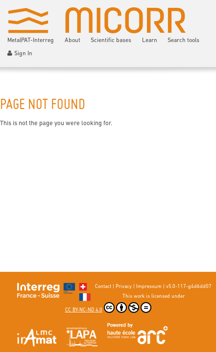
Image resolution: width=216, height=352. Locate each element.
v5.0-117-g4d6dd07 (189, 286)
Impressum (149, 286)
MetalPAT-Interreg (30, 41)
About (72, 41)
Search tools (183, 41)
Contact (103, 286)
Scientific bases (111, 41)
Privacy (124, 286)
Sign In (19, 53)
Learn (149, 41)
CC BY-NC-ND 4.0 (108, 307)
